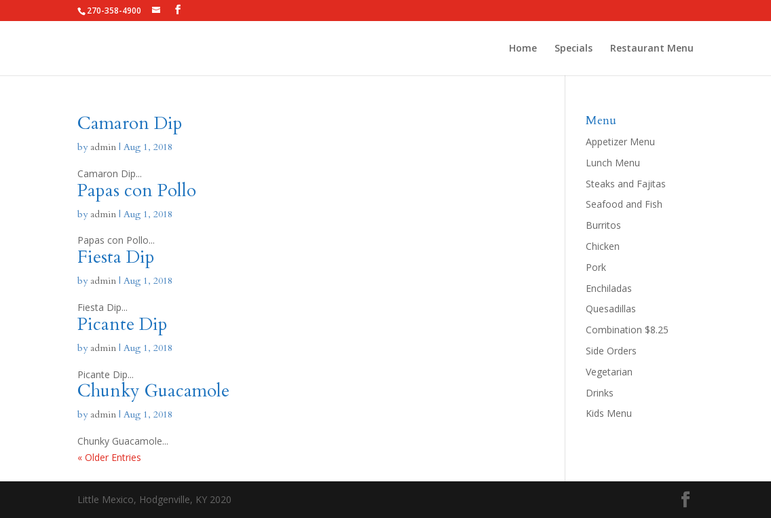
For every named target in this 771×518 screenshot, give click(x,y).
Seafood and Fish (624, 204)
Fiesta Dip (116, 257)
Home (523, 48)
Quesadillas (611, 308)
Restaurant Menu (652, 48)
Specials (573, 48)
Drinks (600, 392)
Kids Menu (609, 413)
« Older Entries (109, 457)
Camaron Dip (130, 123)
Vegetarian (609, 371)
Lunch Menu (613, 162)
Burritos (603, 225)
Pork (596, 267)
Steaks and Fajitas (626, 183)
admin (103, 147)
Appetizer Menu (620, 141)
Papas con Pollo (136, 190)
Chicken (603, 246)
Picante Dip (122, 324)
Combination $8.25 (627, 329)
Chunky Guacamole (153, 391)
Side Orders (611, 350)
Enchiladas (609, 288)
